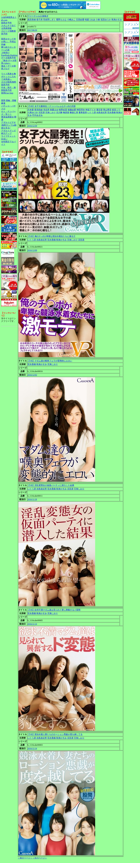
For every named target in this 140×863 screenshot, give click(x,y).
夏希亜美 (83, 112)
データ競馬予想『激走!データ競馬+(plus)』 (8, 60)
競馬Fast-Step (7, 93)
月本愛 (31, 110)
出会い (4, 139)
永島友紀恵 (101, 112)
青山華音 (107, 110)
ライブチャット (8, 136)
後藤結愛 (72, 110)
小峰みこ (71, 19)
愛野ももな (61, 19)
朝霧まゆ (54, 110)
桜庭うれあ (90, 19)
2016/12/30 (32, 126)
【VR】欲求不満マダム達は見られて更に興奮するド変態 (54, 610)
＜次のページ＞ (39, 858)
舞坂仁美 (74, 112)
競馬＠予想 (6, 23)
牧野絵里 (63, 110)
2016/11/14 (32, 624)
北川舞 (59, 112)
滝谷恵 (46, 110)
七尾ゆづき (33, 112)
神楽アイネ (90, 110)
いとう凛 (91, 112)
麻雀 (3, 103)
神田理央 (81, 110)
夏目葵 (99, 110)
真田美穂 (32, 19)
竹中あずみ (37, 115)
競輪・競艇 (11, 100)
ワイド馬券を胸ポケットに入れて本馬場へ (8, 76)
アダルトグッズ (8, 131)
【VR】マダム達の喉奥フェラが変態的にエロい (50, 361)
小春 (98, 19)
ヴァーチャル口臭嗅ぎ (38, 16)
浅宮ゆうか (106, 19)
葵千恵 (39, 19)
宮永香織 (111, 112)
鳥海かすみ (116, 19)
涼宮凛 (41, 112)
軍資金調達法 (7, 117)
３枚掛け (5, 52)
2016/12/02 (32, 375)
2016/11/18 (32, 499)
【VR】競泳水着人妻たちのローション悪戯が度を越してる (55, 734)
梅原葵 (66, 112)
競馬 (3, 100)
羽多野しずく (49, 19)
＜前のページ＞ (25, 858)
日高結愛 (80, 19)
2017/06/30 (32, 30)
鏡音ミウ (116, 110)
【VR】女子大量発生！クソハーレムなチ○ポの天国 (51, 106)
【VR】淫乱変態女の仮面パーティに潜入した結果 (51, 485)
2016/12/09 (32, 250)
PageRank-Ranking (9, 55)
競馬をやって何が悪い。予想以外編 (8, 41)
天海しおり (50, 112)
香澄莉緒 (38, 110)
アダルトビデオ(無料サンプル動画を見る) (8, 125)
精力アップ (6, 133)
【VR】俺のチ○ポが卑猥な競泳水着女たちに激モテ (51, 236)
